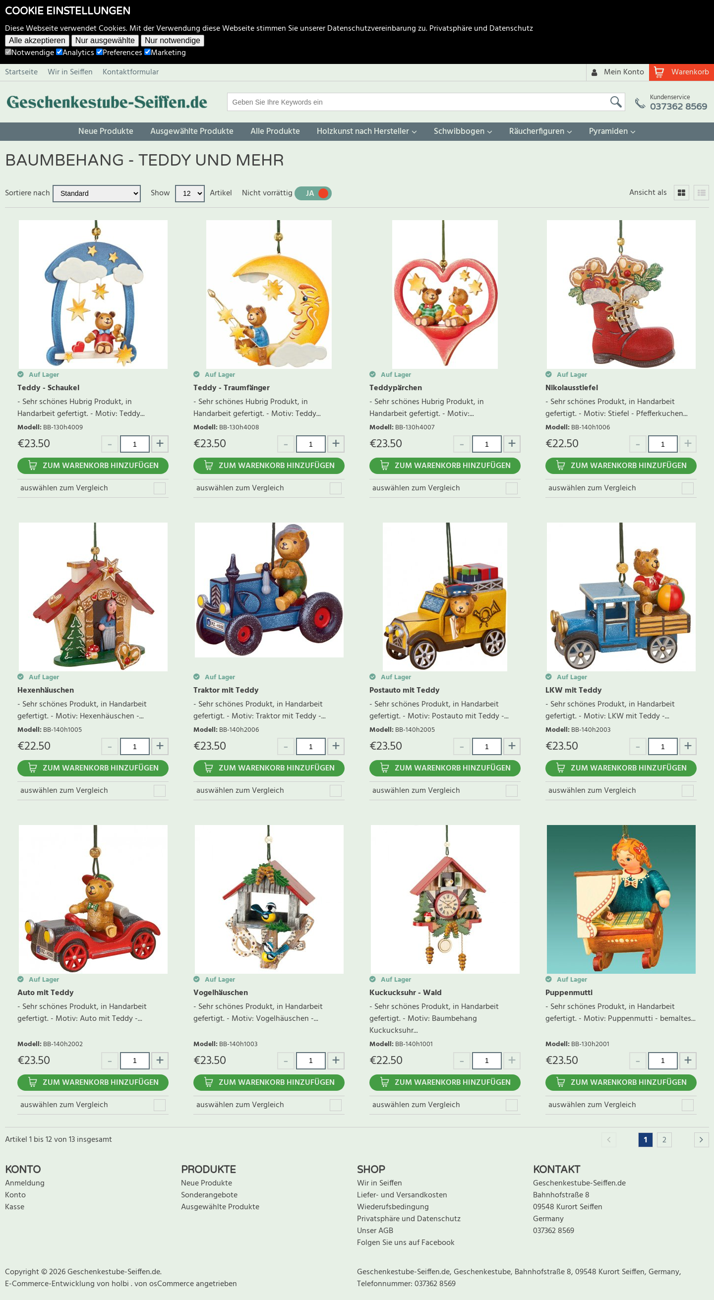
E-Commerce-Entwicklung (51, 1284)
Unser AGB (375, 1231)
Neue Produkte (105, 131)
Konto (15, 1195)
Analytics (75, 53)
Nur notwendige (172, 40)
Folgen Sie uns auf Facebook (406, 1243)
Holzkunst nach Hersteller (363, 131)
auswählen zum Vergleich (64, 488)
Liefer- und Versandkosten (402, 1195)
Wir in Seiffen (70, 72)
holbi (121, 1284)
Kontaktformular (131, 72)
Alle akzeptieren (37, 40)
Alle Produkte (275, 131)
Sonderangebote (209, 1195)
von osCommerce (165, 1284)
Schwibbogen (459, 131)
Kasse (14, 1207)
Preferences (119, 53)
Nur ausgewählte (105, 40)
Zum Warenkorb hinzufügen (101, 466)
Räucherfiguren (536, 131)
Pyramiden (608, 131)
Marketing (165, 53)
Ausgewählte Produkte (192, 131)
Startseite (21, 72)
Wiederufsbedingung (393, 1207)
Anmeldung (25, 1183)
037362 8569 (553, 1231)
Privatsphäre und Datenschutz (481, 28)
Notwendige (29, 53)
